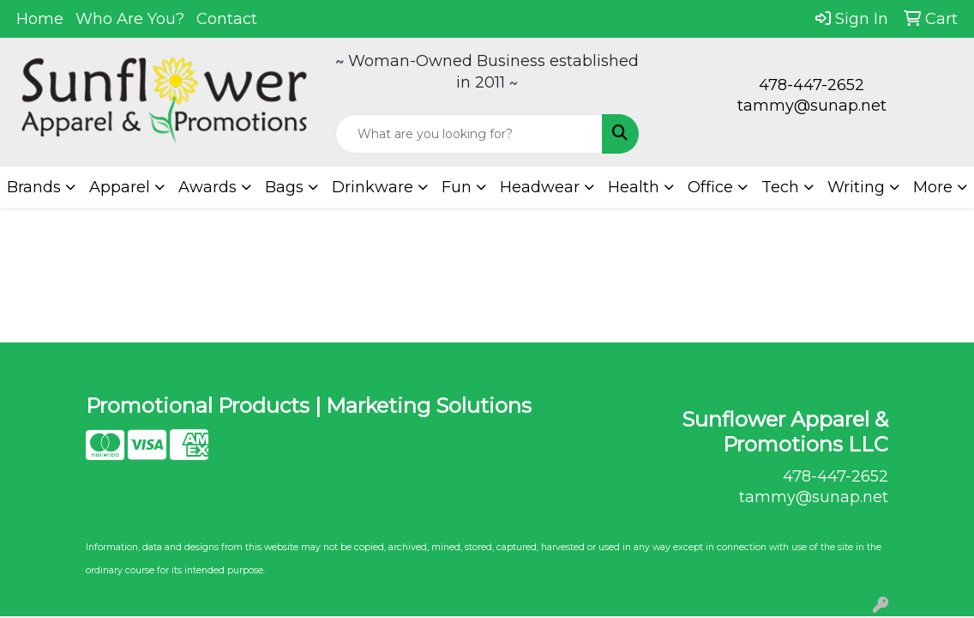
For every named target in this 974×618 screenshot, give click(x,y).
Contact (226, 18)
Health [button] (633, 187)
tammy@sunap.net (812, 105)
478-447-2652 (811, 85)
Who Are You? (129, 18)
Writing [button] (856, 187)
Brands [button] (34, 187)
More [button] (933, 187)
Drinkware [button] (372, 187)
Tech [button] (780, 187)
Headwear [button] (540, 187)
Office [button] (710, 187)
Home (39, 18)
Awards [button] (207, 187)
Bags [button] (284, 187)
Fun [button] (457, 187)
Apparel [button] (119, 187)
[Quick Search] (469, 134)
